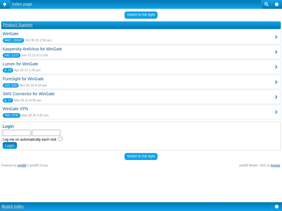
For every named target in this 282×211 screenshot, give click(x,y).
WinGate (10, 33)
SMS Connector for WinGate (28, 93)
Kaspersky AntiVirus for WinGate (32, 49)
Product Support (18, 25)
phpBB (22, 165)
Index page (22, 4)
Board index (13, 206)
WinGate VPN (15, 108)
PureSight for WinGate (23, 78)
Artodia (275, 165)
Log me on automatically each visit (32, 139)
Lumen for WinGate (20, 64)
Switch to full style (141, 15)
